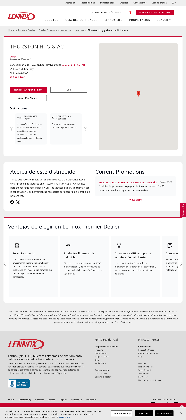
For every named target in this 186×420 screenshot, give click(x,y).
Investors (39, 399)
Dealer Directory (48, 30)
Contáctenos (139, 2)
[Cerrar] (181, 413)
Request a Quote (146, 350)
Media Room (100, 363)
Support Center (102, 356)
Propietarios (140, 19)
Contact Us (76, 399)
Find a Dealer (101, 353)
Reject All (143, 413)
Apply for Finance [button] (28, 98)
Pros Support (101, 373)
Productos (51, 19)
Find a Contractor (146, 366)
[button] (138, 93)
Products (99, 350)
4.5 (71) (81, 65)
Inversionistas (107, 2)
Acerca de (70, 2)
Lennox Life (114, 19)
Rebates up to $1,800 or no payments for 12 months (128, 182)
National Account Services (150, 380)
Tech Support (144, 373)
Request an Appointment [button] (28, 89)
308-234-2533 (17, 76)
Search (167, 19)
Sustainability (24, 399)
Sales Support (144, 370)
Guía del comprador (82, 19)
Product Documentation (149, 353)
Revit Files (143, 376)
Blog (97, 360)
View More (135, 199)
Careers (51, 399)
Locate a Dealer (26, 30)
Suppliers (63, 399)
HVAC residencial (106, 339)
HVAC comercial (149, 339)
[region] (93, 413)
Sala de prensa (159, 2)
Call (69, 89)
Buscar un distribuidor (155, 12)
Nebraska (65, 30)
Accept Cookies (164, 413)
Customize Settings (122, 413)
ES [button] (173, 2)
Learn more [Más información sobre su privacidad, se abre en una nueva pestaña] (64, 417)
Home (11, 30)
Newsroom (91, 399)
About (11, 399)
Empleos (124, 2)
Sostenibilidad (88, 2)
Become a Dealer (103, 376)
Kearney (79, 30)
